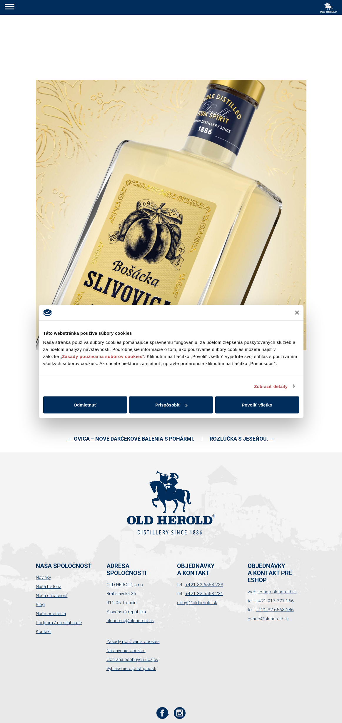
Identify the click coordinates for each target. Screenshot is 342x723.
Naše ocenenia (51, 613)
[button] (9, 7)
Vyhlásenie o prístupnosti (131, 668)
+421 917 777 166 (275, 601)
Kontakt (43, 631)
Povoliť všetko (257, 404)
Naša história (48, 586)
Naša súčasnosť (52, 595)
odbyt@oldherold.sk (197, 602)
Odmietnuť (85, 404)
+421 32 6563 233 (204, 584)
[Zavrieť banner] (297, 313)
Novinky (43, 577)
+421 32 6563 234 (204, 593)
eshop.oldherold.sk (277, 591)
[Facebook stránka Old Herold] (162, 712)
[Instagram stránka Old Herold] (180, 712)
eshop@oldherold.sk (268, 619)
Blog (40, 604)
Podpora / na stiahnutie (59, 622)
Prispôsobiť (171, 404)
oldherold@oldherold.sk (130, 620)
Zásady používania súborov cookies (102, 356)
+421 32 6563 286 (275, 609)
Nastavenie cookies (126, 650)
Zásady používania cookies (133, 641)
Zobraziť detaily (271, 386)
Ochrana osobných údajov (132, 659)
